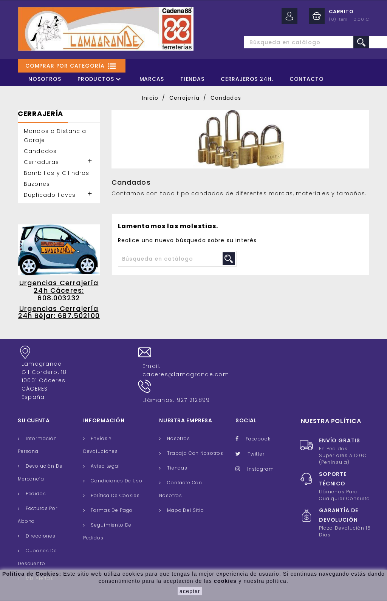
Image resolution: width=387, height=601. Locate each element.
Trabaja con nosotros (194, 435)
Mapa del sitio (185, 492)
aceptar (190, 591)
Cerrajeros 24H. (247, 79)
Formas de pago (111, 492)
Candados (40, 151)
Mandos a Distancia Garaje (55, 135)
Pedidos (35, 475)
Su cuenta (34, 402)
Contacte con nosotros (180, 470)
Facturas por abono (37, 496)
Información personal (37, 426)
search (361, 42)
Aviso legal (105, 448)
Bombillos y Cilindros (56, 173)
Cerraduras (41, 162)
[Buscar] (293, 42)
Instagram (260, 451)
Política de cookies (115, 477)
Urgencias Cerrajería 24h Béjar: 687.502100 (59, 312)
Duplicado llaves (50, 195)
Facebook (258, 420)
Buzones (37, 184)
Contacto (306, 79)
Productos (100, 79)
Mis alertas (38, 560)
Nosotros (44, 79)
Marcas (151, 79)
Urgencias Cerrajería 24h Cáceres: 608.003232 (58, 290)
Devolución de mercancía (40, 454)
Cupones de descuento (37, 538)
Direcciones (40, 517)
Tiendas (192, 79)
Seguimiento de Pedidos (107, 513)
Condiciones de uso (116, 462)
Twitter (256, 436)
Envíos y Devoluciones (100, 426)
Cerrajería (40, 114)
